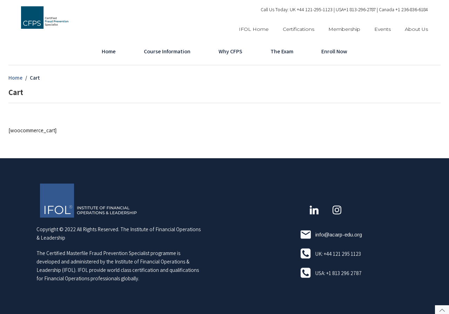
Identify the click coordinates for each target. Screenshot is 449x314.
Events (382, 29)
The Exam (281, 51)
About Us (416, 29)
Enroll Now (334, 51)
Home (109, 51)
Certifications (298, 29)
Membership (344, 29)
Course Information (167, 51)
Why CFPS (230, 51)
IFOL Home (254, 29)
